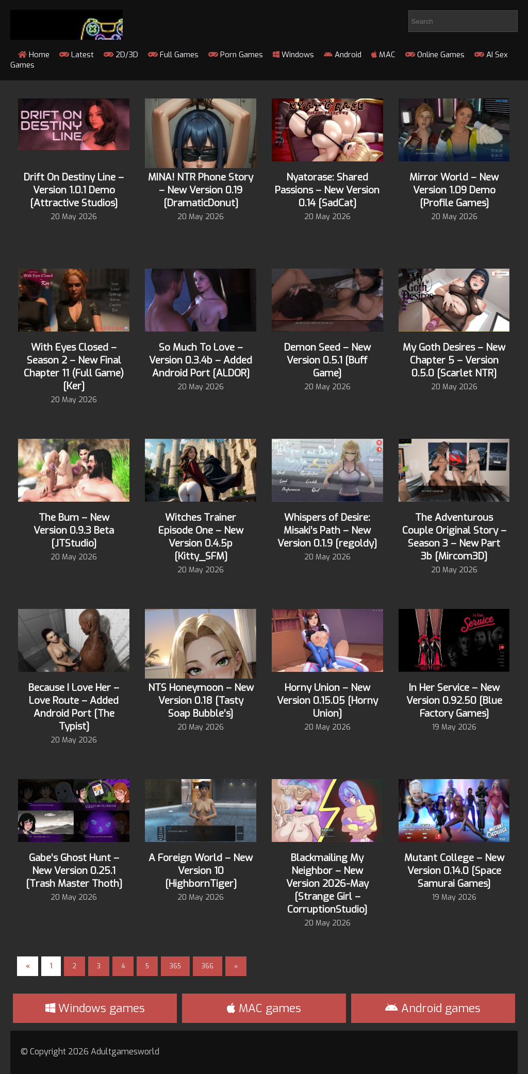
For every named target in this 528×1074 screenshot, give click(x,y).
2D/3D (121, 54)
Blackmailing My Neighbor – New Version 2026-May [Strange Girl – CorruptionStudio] (327, 883)
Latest (76, 54)
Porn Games (235, 54)
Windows (293, 54)
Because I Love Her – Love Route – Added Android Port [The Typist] (73, 707)
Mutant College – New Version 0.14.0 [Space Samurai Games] (454, 870)
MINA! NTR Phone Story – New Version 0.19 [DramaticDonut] (200, 190)
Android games (433, 1008)
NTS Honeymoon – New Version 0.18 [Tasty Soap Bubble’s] (201, 700)
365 (175, 966)
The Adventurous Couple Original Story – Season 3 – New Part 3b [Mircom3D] (454, 537)
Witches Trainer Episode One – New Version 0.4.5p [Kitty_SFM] (200, 537)
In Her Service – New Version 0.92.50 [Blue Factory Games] (454, 700)
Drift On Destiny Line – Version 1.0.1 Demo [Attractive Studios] (74, 190)
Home (34, 54)
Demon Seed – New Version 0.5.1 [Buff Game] (327, 360)
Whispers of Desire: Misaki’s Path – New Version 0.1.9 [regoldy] (327, 530)
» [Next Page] (236, 966)
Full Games (173, 54)
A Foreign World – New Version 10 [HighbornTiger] (200, 870)
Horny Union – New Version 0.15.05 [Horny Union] (327, 700)
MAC (383, 54)
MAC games (264, 1008)
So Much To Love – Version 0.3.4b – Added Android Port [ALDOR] (200, 360)
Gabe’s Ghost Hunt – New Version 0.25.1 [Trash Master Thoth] (74, 870)
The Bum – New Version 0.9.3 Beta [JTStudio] (74, 530)
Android (342, 54)
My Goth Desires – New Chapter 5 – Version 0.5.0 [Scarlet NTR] (454, 360)
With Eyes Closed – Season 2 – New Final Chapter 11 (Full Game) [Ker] (74, 366)
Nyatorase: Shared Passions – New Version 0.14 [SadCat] (327, 190)
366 (207, 966)
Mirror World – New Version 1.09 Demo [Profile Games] (454, 190)
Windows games (95, 1008)
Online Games (435, 54)
